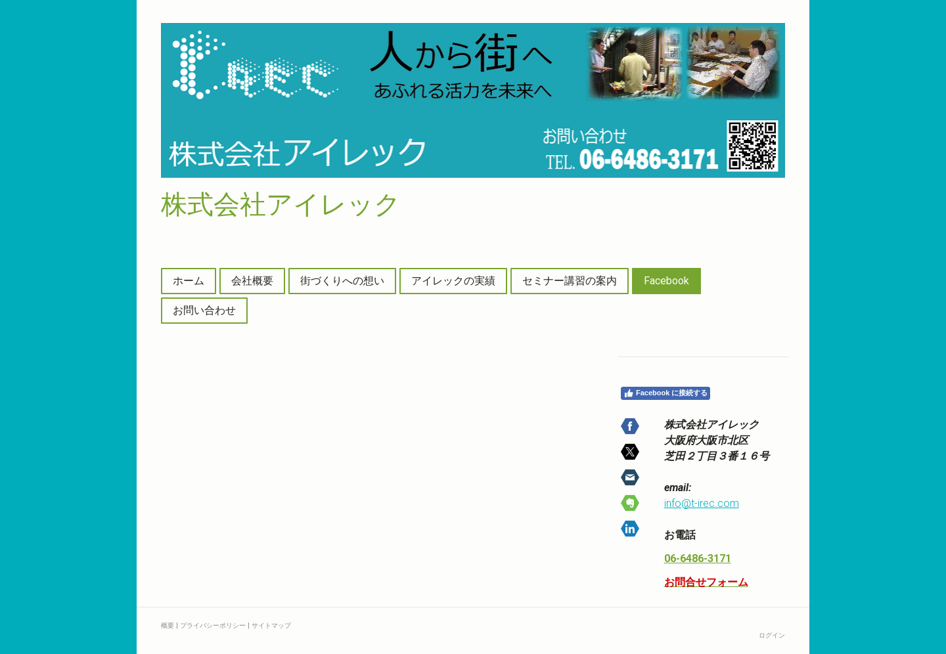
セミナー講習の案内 (569, 280)
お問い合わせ (204, 310)
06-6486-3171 (697, 558)
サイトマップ (271, 625)
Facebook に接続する (665, 393)
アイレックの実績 (453, 280)
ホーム (188, 280)
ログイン (772, 635)
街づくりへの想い (342, 280)
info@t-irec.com (701, 503)
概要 (167, 625)
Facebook (666, 280)
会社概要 (252, 280)
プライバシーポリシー (213, 625)
